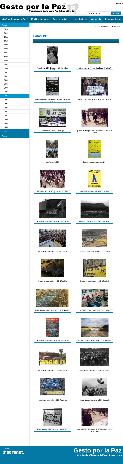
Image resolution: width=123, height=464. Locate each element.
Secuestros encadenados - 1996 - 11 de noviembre (52, 221)
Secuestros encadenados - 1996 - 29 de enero (94, 370)
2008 (6, 49)
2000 (6, 80)
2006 (6, 57)
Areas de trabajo (60, 19)
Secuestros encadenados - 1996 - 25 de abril (52, 370)
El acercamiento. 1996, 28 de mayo (52, 131)
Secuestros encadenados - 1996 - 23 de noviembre (52, 340)
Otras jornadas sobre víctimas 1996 (94, 162)
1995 (6, 100)
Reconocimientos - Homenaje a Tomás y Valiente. (52, 192)
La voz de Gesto (79, 19)
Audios (4, 136)
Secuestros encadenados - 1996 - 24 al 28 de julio (94, 340)
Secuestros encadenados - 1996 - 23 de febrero (94, 311)
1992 (6, 111)
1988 (6, 127)
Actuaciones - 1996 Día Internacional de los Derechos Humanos (52, 100)
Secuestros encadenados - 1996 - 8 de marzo (52, 430)
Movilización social (40, 19)
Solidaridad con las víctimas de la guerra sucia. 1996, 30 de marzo (94, 430)
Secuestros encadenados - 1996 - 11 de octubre (94, 221)
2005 (6, 60)
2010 (6, 41)
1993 (6, 107)
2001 (6, 76)
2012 (6, 33)
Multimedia (96, 19)
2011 (6, 37)
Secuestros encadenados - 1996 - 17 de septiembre (52, 311)
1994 (6, 104)
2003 (6, 68)
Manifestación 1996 (52, 162)
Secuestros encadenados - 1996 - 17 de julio (52, 281)
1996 (6, 96)
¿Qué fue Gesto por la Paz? (15, 19)
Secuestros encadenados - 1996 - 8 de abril (94, 400)
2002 (6, 72)
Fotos (113, 26)
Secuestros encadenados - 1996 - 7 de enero (52, 400)
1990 (6, 119)
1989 (6, 123)
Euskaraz (119, 3)
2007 (6, 53)
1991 (6, 115)
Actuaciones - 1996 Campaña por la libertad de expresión (52, 69)
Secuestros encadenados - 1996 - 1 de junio (94, 192)
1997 (6, 92)
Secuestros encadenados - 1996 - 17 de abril (52, 251)
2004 (6, 64)
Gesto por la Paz (40, 8)
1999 (6, 84)
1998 (6, 88)
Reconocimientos (113, 19)
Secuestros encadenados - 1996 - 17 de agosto (94, 251)
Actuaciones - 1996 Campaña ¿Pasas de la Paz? (95, 68)
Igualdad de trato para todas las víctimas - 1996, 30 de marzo (94, 131)
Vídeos (4, 131)
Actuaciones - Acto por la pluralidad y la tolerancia (94, 99)
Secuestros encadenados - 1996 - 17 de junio (94, 281)
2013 (6, 29)
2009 (6, 45)
